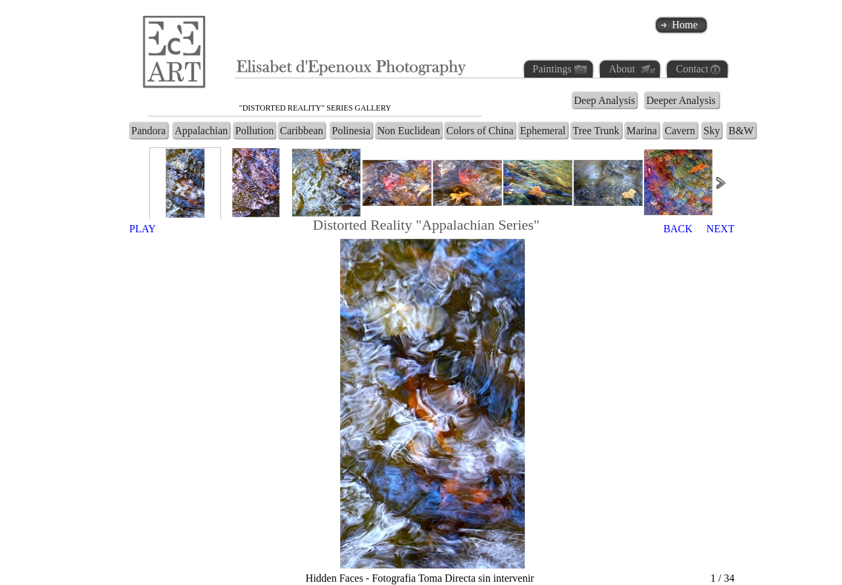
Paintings (552, 68)
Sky (712, 130)
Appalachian (201, 130)
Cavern (680, 130)
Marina (642, 130)
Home (685, 24)
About (622, 68)
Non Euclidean (409, 130)
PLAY (143, 228)
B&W (741, 130)
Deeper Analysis (681, 100)
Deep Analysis (604, 100)
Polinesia (351, 130)
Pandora (149, 130)
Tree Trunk (596, 130)
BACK (677, 228)
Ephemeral (543, 130)
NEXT (720, 228)
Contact (692, 68)
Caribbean (302, 130)
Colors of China (480, 130)
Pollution (254, 130)
